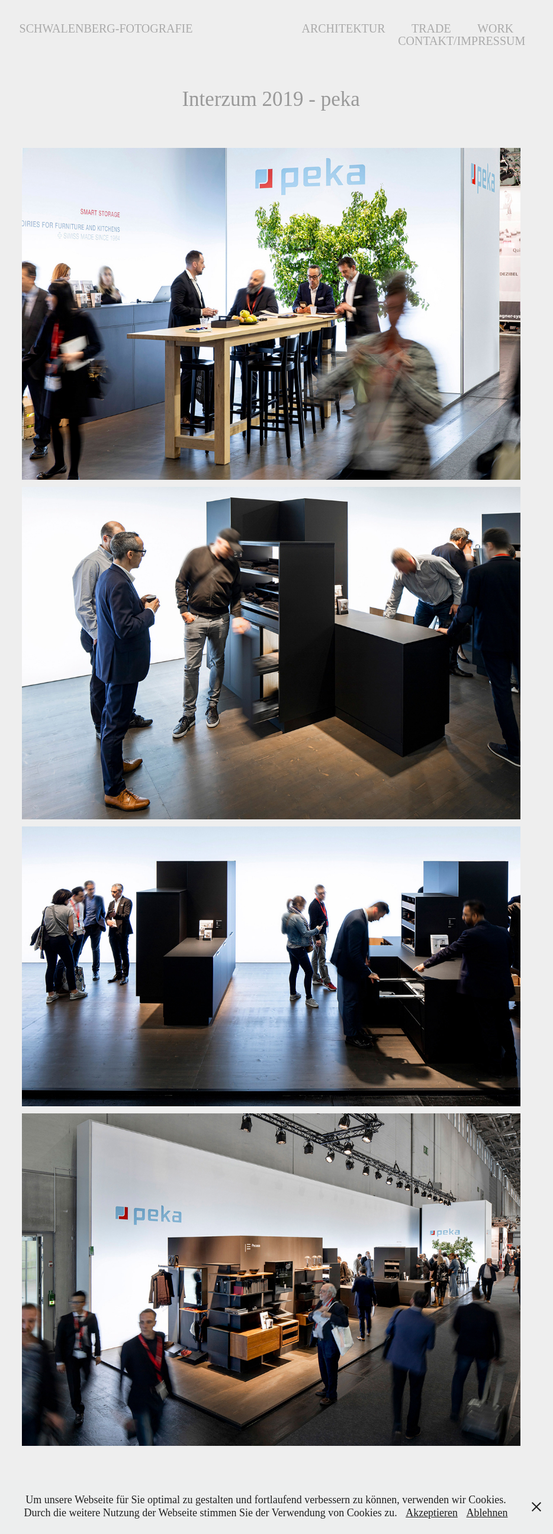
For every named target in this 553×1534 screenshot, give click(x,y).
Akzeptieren (432, 1513)
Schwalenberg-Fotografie (106, 28)
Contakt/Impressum (461, 40)
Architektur (343, 28)
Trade (431, 28)
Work (495, 28)
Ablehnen (487, 1513)
